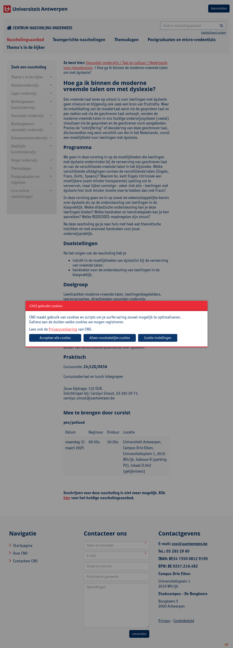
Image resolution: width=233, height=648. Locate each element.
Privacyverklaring (63, 329)
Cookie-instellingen (157, 338)
